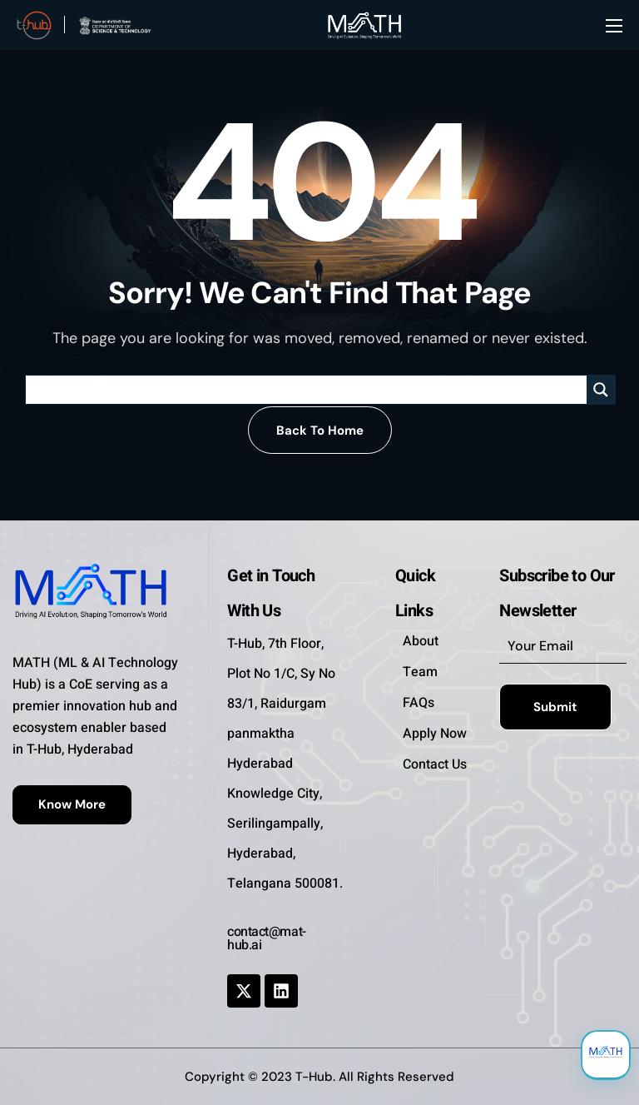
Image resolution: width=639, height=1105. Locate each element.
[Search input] (310, 390)
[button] (320, 430)
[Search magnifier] (601, 390)
